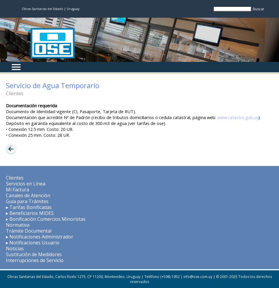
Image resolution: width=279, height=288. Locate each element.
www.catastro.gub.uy (237, 117)
